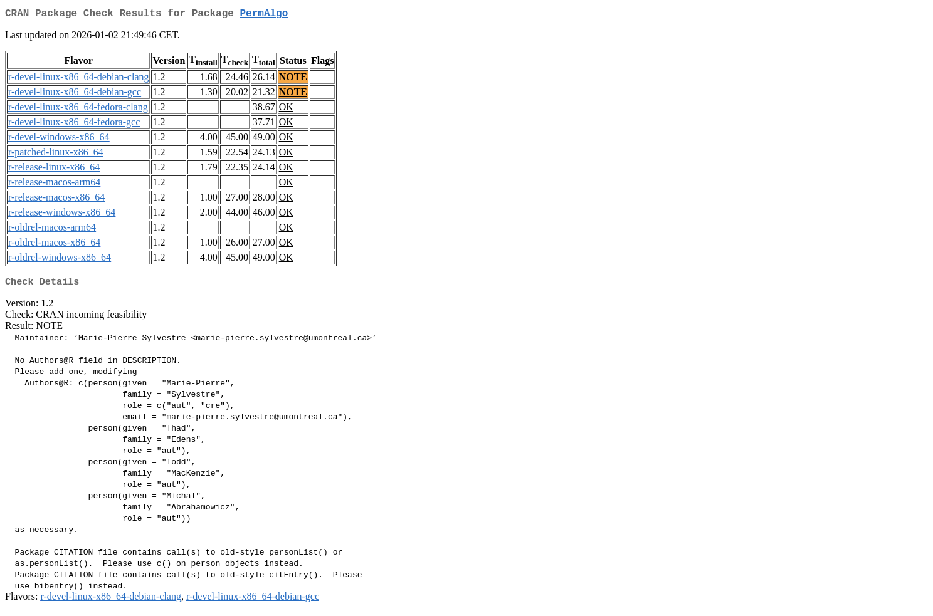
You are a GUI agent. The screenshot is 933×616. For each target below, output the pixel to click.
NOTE (293, 79)
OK (286, 109)
